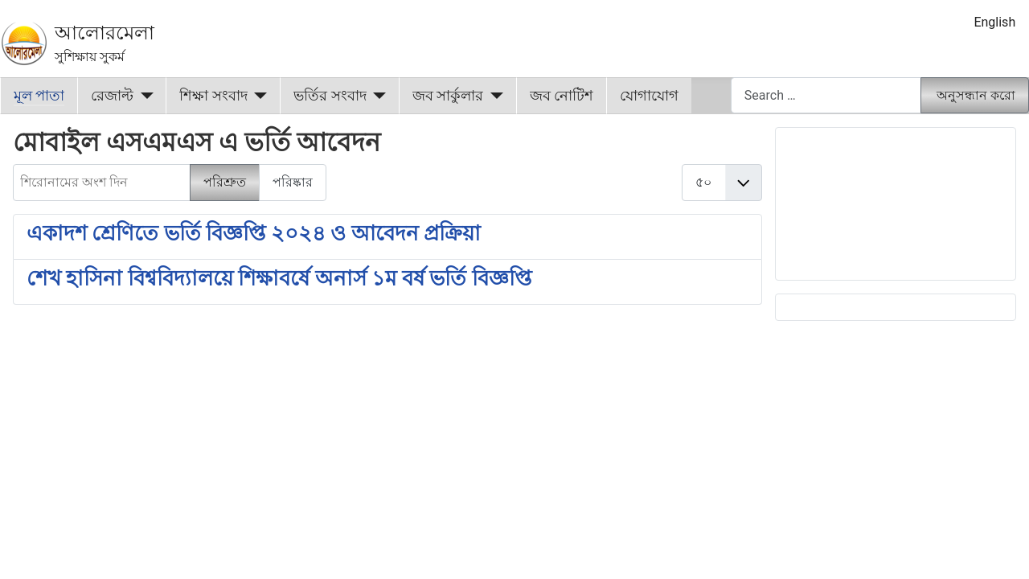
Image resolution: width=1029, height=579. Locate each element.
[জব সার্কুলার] (493, 95)
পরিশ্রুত (224, 182)
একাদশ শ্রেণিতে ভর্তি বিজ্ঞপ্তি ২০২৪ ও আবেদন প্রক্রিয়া (254, 233)
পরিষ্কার (293, 182)
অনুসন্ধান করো (976, 95)
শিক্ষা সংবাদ (213, 96)
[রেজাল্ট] (143, 95)
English (994, 22)
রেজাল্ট (112, 96)
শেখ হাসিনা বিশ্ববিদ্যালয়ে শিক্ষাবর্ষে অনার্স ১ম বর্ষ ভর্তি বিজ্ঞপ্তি (279, 278)
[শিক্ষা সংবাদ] (258, 95)
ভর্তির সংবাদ (329, 96)
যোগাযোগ (649, 96)
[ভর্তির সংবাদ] (377, 95)
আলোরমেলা (104, 33)
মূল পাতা (39, 96)
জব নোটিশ (561, 96)
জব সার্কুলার (447, 96)
